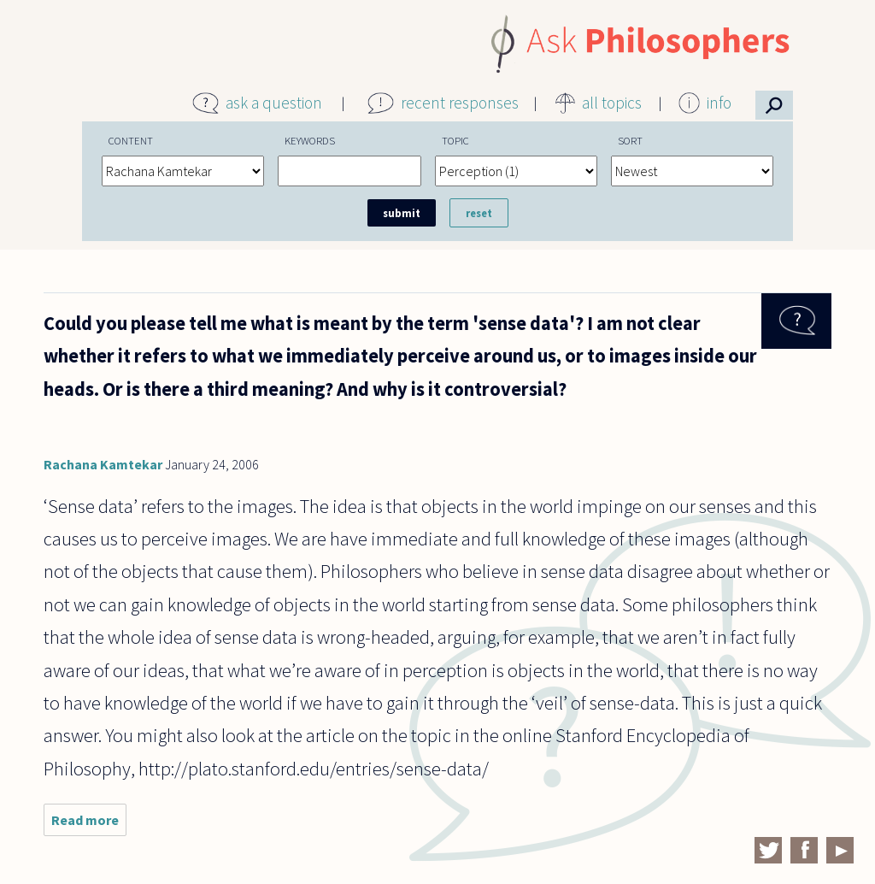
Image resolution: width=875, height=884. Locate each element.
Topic (455, 140)
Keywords (310, 140)
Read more (88, 823)
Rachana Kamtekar (103, 464)
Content (131, 140)
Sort (630, 140)
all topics (612, 102)
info (719, 102)
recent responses (460, 102)
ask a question (274, 102)
